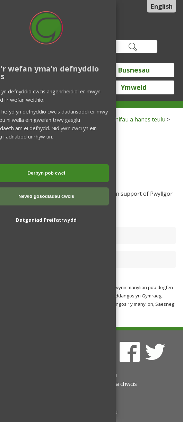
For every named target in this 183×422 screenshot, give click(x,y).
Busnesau (134, 70)
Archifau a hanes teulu (136, 119)
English (161, 6)
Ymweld (134, 87)
